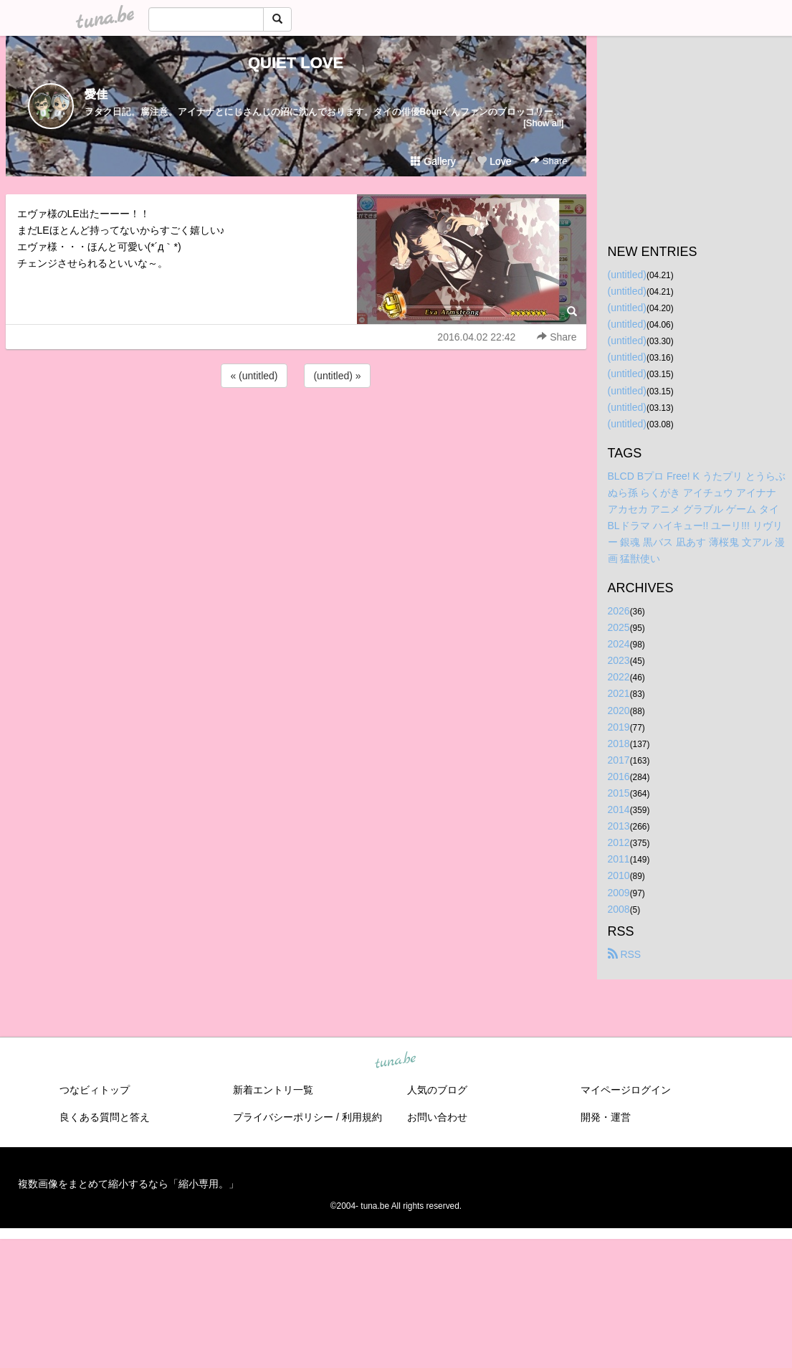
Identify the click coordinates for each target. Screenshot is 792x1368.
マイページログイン (626, 1090)
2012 (619, 842)
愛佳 (96, 94)
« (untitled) (253, 375)
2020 (619, 710)
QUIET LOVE (295, 63)
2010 (619, 875)
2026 (619, 611)
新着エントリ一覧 (273, 1090)
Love (494, 161)
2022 (619, 677)
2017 (619, 760)
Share (548, 161)
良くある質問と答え (104, 1117)
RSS (624, 954)
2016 (619, 776)
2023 (619, 660)
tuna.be (395, 1060)
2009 (619, 892)
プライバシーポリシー (283, 1117)
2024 (619, 644)
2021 (619, 693)
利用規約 (362, 1117)
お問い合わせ (437, 1117)
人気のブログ (437, 1090)
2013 (619, 826)
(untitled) (627, 274)
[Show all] (543, 123)
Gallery (433, 161)
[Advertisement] (296, 429)
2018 (619, 743)
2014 (619, 809)
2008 (619, 909)
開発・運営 (606, 1117)
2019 (619, 727)
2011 (619, 859)
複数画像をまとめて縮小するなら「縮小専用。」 (128, 1183)
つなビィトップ (94, 1090)
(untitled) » (337, 375)
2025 (619, 627)
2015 (619, 793)
